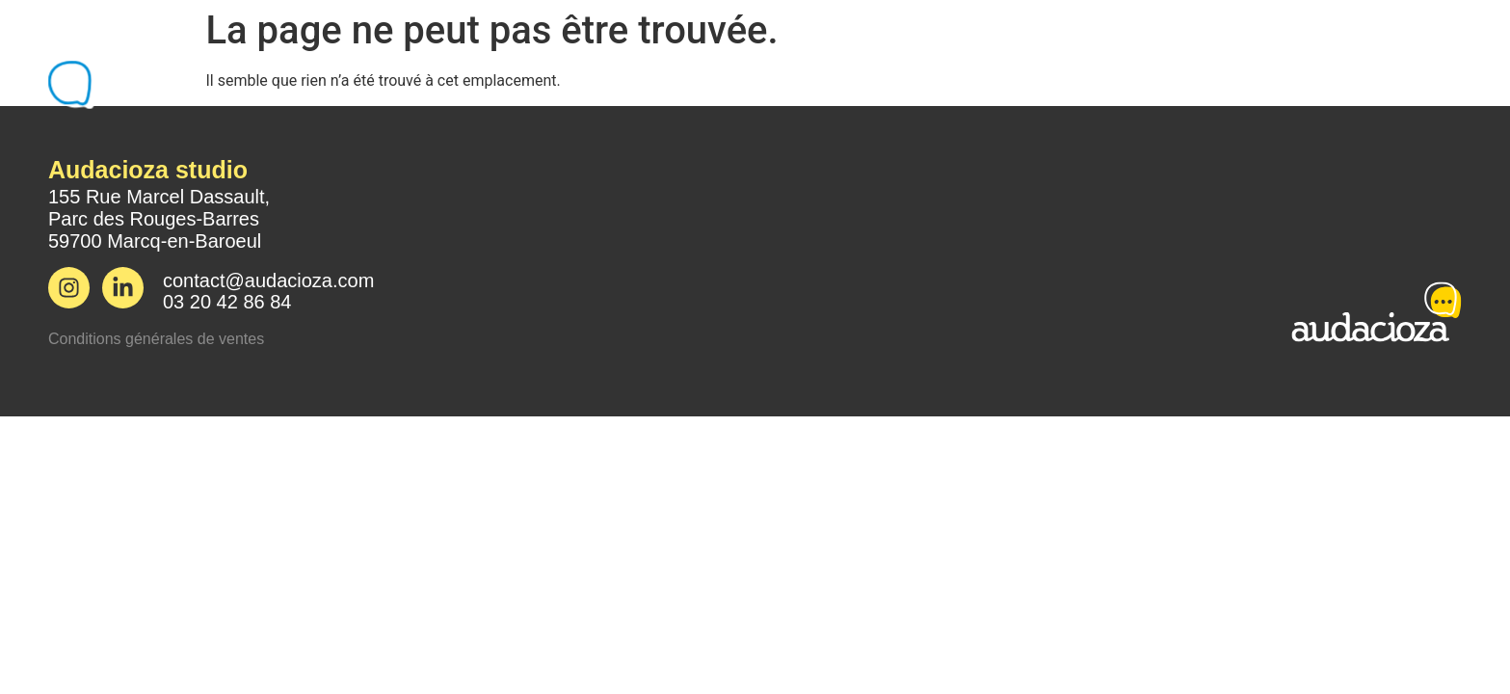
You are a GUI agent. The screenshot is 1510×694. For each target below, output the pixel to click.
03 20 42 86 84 (227, 301)
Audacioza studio (148, 169)
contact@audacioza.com (268, 280)
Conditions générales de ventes (156, 339)
